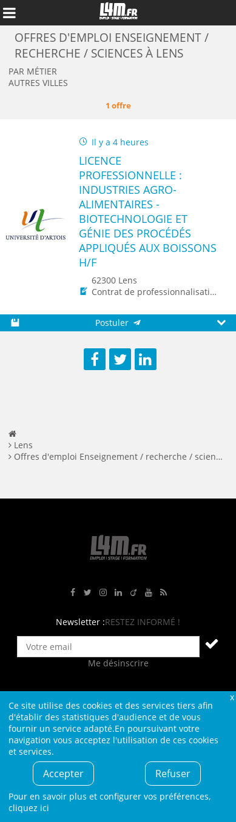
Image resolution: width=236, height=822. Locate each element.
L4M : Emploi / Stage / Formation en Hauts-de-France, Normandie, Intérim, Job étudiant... (118, 12)
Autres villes (38, 82)
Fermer (232, 697)
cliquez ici (28, 808)
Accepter (63, 773)
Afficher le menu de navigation (9, 12)
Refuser (172, 773)
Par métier (32, 71)
